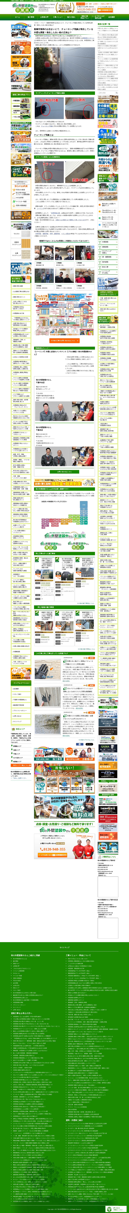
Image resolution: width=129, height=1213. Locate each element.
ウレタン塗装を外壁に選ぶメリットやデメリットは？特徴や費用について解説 (90, 1167)
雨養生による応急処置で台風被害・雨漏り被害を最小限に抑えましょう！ (33, 1167)
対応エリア (16, 988)
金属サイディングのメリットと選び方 (19, 526)
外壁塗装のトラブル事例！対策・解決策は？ (108, 610)
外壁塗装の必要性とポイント (76, 997)
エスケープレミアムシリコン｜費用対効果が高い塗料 (83, 1138)
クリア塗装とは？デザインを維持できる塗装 (21, 395)
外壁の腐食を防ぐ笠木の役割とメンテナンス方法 (21, 482)
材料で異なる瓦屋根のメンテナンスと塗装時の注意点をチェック (86, 1046)
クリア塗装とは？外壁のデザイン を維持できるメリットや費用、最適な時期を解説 (91, 1170)
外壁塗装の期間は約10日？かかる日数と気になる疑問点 (28, 1033)
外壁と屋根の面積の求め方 (21, 646)
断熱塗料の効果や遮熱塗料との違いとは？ (107, 582)
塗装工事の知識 (18, 286)
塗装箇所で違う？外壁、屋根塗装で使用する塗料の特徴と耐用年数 (87, 1177)
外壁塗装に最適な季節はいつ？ (20, 373)
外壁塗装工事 (55, 213)
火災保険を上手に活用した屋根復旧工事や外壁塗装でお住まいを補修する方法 (90, 988)
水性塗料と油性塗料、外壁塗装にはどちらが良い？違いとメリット (87, 1184)
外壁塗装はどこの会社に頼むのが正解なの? (25, 1116)
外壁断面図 (16, 651)
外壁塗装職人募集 (18, 1002)
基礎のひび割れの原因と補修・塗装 (105, 604)
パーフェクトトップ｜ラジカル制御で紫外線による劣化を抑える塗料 (87, 1123)
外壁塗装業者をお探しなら (20, 997)
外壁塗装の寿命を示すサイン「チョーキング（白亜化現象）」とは (32, 1087)
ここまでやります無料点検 (98, 17)
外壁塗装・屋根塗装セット (21, 111)
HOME (36, 23)
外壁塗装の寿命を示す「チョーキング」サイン (20, 406)
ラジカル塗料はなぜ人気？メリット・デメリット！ (108, 686)
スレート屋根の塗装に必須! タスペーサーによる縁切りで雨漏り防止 (32, 1114)
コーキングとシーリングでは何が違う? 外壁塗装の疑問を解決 (30, 1123)
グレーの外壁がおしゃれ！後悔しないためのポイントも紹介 (30, 1182)
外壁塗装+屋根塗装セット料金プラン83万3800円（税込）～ (84, 975)
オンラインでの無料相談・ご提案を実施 (107, 326)
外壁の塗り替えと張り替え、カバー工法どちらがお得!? (28, 1065)
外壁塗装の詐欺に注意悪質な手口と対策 (107, 370)
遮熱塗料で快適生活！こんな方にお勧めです (80, 1143)
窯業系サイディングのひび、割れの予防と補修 (107, 501)
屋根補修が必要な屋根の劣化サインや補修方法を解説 (83, 1073)
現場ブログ (16, 963)
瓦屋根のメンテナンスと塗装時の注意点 (20, 542)
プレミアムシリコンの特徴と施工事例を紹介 (107, 675)
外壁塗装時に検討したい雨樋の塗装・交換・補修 (20, 488)
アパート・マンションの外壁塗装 (77, 1107)
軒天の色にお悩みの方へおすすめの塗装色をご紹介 (21, 471)
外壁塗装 (47, 36)
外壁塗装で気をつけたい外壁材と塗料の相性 (20, 657)
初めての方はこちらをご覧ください (78, 958)
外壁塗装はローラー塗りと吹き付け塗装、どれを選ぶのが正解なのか (32, 1121)
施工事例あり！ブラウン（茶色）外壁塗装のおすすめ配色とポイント (32, 1191)
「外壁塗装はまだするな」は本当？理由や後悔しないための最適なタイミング (35, 1038)
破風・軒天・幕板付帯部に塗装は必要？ (20, 455)
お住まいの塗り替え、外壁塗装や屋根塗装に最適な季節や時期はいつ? (32, 1084)
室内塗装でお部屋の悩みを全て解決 (78, 1017)
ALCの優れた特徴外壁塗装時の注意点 (19, 640)
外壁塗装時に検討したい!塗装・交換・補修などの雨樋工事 (84, 1065)
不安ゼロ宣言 (17, 980)
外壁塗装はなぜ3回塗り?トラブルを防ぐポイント (20, 449)
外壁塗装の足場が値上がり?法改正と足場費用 (108, 473)
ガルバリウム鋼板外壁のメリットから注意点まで (107, 413)
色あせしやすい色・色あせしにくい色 (108, 218)
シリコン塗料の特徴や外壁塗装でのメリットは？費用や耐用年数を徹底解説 (89, 1162)
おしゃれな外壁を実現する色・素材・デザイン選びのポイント (30, 1177)
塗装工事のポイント (19, 297)
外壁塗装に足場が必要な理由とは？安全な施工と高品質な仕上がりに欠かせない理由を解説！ (108, 74)
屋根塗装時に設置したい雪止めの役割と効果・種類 (21, 493)
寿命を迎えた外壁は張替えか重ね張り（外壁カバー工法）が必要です (87, 1009)
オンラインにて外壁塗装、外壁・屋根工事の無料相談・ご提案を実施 (87, 1022)
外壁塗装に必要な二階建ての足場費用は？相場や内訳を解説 (85, 1116)
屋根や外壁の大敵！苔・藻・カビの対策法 (107, 561)
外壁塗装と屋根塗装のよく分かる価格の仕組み (81, 961)
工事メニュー (58, 17)
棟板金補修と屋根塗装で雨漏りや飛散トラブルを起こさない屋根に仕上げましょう (36, 1140)
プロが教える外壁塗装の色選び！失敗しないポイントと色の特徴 (31, 1019)
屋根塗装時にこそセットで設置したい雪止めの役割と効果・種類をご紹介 (88, 1068)
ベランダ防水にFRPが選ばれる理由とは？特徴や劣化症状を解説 (108, 36)
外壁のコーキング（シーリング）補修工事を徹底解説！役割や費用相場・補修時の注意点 (93, 1029)
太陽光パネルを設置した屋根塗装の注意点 (107, 566)
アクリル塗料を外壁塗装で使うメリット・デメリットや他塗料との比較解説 (89, 1165)
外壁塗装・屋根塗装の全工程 (76, 968)
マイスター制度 (17, 975)
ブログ (42, 23)
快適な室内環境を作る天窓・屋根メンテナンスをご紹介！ (84, 1061)
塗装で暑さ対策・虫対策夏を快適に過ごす (20, 400)
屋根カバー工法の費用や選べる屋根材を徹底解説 (20, 351)
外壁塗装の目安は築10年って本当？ (18, 308)
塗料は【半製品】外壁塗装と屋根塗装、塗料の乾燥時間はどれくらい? (32, 1118)
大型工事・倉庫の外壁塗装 (75, 1104)
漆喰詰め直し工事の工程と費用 (106, 533)
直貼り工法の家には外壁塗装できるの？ (106, 506)
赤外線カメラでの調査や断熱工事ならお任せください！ (83, 995)
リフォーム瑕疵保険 (18, 971)
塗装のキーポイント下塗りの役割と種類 (106, 435)
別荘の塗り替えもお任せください (108, 310)
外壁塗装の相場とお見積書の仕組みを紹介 (107, 353)
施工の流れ (71, 17)
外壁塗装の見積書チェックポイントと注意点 (108, 359)
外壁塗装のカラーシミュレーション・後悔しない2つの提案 (29, 1028)
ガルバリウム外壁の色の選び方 (106, 419)
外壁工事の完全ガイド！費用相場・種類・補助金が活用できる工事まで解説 (34, 1041)
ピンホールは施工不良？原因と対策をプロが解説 (20, 422)
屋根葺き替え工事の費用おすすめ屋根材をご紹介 (20, 346)
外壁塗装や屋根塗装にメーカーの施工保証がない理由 (108, 457)
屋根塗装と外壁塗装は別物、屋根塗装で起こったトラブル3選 (30, 1111)
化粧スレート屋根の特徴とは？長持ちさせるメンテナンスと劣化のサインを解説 (108, 67)
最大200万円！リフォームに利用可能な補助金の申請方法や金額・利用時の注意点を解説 (92, 990)
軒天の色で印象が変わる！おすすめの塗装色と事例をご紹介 (85, 1058)
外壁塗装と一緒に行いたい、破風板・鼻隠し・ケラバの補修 (85, 1053)
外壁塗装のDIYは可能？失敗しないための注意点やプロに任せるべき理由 (33, 1062)
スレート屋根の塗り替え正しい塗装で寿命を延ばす (21, 509)
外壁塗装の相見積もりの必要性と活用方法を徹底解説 (28, 1104)
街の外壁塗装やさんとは (20, 958)
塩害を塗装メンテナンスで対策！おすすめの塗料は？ (28, 1155)
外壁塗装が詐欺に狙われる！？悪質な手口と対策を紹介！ (29, 1106)
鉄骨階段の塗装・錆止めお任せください (20, 559)
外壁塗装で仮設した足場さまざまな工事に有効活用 (108, 468)
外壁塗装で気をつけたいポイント (20, 444)
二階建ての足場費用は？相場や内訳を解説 (107, 479)
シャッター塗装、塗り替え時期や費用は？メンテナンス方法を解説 (87, 1087)
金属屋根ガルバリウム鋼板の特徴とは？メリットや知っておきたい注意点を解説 (108, 81)
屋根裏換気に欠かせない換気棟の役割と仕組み (20, 619)
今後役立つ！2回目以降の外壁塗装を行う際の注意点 (82, 1012)
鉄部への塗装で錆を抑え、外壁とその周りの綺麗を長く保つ (85, 1075)
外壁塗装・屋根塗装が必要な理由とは (23, 1055)
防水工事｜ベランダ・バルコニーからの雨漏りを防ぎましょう (85, 1019)
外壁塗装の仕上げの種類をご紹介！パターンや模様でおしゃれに (31, 1201)
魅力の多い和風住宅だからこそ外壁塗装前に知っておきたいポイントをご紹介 (90, 1041)
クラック (67, 185)
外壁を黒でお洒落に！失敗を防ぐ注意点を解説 (107, 637)
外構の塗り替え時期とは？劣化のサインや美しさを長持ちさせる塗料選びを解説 (108, 87)
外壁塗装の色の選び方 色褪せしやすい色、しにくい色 (28, 1021)
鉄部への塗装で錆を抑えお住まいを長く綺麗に (20, 553)
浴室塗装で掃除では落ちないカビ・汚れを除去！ (81, 1085)
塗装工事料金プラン (85, 17)
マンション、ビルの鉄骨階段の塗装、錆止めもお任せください (85, 1078)
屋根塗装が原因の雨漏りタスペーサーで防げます (20, 515)
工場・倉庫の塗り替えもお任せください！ (108, 299)
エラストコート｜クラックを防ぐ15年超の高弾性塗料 (83, 1148)
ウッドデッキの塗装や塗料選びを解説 (20, 569)
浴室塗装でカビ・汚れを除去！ (19, 575)
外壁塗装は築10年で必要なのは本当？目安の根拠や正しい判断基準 (32, 1036)
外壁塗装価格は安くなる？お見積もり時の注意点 (21, 335)
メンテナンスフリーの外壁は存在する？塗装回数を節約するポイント (32, 1072)
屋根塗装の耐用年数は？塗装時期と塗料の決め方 (107, 615)
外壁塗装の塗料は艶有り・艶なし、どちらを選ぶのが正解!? (84, 1182)
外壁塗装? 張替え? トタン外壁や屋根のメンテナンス (82, 1034)
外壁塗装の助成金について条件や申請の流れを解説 (82, 1024)
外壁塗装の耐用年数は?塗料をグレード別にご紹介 (21, 362)
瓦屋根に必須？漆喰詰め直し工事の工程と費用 (81, 1044)
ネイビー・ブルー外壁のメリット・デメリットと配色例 (28, 1179)
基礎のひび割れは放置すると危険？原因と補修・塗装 (28, 1170)
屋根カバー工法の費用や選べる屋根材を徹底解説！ (82, 1007)
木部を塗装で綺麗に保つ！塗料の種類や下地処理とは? (108, 572)
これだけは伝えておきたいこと (22, 968)
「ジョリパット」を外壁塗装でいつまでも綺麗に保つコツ (29, 1133)
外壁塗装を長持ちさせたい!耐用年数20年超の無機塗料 (108, 452)
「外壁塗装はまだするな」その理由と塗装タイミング (21, 318)
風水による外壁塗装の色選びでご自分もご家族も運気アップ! (30, 1031)
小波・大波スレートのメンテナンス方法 (20, 662)
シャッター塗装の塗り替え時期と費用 (19, 580)
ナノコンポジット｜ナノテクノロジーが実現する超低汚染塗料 (85, 1145)
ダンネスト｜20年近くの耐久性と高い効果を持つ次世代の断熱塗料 (87, 1152)
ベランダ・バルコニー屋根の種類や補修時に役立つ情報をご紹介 (31, 1143)
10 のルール (16, 973)
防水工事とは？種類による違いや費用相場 (21, 602)
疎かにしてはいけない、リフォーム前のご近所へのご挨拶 (29, 1043)
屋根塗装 (45, 233)
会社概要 (111, 17)
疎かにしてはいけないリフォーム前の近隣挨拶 (107, 381)
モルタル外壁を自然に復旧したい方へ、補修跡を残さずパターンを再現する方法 (35, 1092)
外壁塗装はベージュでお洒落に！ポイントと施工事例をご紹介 (30, 1189)
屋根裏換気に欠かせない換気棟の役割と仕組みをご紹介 (28, 1152)
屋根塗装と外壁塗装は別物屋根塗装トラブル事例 (21, 438)
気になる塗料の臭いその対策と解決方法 (106, 386)
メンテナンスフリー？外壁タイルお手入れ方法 (107, 522)
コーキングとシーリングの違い (21, 635)
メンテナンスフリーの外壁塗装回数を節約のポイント (108, 408)
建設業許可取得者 (18, 705)
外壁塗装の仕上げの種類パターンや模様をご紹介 (107, 670)
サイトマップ (17, 721)
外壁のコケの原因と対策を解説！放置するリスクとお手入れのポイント (108, 48)
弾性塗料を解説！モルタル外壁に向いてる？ (108, 664)
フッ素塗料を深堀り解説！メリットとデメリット (108, 659)
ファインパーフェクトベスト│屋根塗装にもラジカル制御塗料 (85, 1126)
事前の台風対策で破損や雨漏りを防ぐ (106, 593)
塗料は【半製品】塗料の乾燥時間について (20, 629)
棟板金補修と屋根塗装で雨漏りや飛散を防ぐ (20, 591)
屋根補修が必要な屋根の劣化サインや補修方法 (20, 504)
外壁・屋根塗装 (55, 233)
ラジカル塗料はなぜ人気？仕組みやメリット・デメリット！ (30, 1199)
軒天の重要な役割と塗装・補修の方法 (19, 466)
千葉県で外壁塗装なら (20, 699)
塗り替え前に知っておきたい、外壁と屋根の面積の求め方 (29, 1128)
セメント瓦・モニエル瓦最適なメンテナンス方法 (20, 548)
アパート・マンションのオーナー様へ (107, 304)
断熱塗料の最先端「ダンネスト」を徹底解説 (108, 588)
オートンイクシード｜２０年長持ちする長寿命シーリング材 (85, 1160)
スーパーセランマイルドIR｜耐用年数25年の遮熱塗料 (83, 1131)
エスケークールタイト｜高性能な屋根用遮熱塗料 (81, 1140)
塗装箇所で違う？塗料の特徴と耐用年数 (107, 430)
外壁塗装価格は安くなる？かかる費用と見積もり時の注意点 (85, 983)
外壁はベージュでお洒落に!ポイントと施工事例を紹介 (108, 648)
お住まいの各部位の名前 (20, 357)
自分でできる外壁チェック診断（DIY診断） (25, 1060)
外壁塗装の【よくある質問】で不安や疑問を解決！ (27, 1016)
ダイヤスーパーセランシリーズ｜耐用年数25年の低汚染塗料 (85, 1135)
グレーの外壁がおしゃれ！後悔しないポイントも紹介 (108, 632)
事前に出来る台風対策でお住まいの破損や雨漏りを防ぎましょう (31, 1165)
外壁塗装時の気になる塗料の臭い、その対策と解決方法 (28, 1045)
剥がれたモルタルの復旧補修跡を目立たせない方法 (21, 417)
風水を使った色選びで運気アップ (108, 204)
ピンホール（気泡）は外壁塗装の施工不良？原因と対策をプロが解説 (32, 1094)
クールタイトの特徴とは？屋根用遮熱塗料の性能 (108, 681)
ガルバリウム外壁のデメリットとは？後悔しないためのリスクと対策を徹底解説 (108, 41)
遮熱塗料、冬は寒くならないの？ (77, 1174)
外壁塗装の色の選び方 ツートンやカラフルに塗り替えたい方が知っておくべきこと (36, 1026)
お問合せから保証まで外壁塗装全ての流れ (80, 966)
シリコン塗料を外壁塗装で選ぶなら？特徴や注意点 (21, 389)
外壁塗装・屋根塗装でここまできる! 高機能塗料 (26, 1097)
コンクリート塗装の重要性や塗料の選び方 (20, 586)
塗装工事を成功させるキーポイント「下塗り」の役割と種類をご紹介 (87, 1191)
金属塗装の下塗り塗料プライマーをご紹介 (107, 441)
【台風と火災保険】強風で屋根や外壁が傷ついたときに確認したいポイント (108, 54)
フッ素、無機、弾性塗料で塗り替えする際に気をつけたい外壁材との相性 (33, 1135)
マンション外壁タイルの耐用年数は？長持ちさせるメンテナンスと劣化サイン (108, 61)
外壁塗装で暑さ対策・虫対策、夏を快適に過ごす (81, 1112)
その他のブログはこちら (86, 740)
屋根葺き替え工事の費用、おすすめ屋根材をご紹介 (82, 1005)
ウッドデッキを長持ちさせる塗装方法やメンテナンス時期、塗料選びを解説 (89, 1082)
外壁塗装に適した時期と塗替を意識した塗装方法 (20, 368)
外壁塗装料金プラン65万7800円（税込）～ (80, 971)
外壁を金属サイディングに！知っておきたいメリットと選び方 (85, 1031)
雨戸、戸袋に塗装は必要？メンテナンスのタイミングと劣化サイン (87, 1092)
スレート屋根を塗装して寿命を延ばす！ (79, 1102)
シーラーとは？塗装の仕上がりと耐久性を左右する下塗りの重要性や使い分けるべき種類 (93, 1189)
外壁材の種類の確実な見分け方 (105, 402)
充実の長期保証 (17, 978)
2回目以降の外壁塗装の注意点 (105, 424)
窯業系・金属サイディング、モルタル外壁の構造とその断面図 (30, 1131)
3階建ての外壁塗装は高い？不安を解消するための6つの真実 (30, 1048)
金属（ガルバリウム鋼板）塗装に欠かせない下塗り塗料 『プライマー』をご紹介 (90, 1194)
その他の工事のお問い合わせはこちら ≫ (64, 340)
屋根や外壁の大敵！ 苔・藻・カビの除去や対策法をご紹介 (84, 1097)
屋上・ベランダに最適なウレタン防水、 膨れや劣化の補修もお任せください (34, 1150)
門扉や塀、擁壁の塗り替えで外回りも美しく (80, 1014)
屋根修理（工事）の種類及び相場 (19, 340)
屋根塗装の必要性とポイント (76, 1000)
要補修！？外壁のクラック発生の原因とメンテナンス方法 (29, 1089)
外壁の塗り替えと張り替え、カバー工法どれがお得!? (107, 397)
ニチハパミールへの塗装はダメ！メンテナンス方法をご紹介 (30, 1160)
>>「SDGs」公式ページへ (18, 778)
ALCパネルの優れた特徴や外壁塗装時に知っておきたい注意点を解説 (32, 1126)
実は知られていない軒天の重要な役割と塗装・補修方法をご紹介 (86, 1056)
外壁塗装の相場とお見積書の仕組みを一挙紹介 (81, 980)
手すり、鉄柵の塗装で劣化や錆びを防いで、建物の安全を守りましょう (88, 1080)
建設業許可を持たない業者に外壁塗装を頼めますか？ (28, 995)
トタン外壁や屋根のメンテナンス (19, 531)
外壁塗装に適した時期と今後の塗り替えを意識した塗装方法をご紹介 (32, 1082)
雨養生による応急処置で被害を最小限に (107, 599)
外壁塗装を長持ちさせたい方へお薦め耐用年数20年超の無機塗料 (86, 1187)
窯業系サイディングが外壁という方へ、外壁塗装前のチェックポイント (88, 1199)
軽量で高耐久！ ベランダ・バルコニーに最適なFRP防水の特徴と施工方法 (33, 1148)
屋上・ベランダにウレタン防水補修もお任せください (21, 613)
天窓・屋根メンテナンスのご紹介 (20, 477)
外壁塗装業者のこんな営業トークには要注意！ (108, 484)
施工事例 (31, 17)
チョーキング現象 (47, 126)
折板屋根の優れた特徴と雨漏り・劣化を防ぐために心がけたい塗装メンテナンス (90, 1036)
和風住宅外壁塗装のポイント (106, 528)
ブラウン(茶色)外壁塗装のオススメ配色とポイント (108, 653)
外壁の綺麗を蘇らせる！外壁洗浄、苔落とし (107, 555)
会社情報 (15, 983)
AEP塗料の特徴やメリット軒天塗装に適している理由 (108, 692)
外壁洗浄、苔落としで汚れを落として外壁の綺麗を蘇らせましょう (87, 1095)
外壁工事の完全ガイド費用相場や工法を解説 (20, 324)
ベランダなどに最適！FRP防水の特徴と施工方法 (21, 608)
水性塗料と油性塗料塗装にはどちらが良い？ (107, 517)
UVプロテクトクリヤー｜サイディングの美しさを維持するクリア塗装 (87, 1150)
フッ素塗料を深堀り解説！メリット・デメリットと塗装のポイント (32, 1194)
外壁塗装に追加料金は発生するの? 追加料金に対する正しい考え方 (86, 1026)
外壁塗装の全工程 (18, 313)
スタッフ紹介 (17, 694)
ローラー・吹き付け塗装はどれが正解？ (106, 544)
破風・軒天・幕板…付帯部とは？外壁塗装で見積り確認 (83, 1051)
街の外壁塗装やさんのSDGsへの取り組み (24, 992)
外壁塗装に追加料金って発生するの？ (106, 342)
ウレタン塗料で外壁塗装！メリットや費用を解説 (21, 384)
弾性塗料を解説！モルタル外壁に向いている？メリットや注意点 (31, 1196)
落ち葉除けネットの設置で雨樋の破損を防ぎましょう (83, 1070)
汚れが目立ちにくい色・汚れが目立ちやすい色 (109, 211)
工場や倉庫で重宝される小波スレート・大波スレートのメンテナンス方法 (33, 1138)
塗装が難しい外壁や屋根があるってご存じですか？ (108, 495)
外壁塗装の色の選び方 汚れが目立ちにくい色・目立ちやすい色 (31, 1024)
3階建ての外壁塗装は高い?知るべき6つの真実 (108, 392)
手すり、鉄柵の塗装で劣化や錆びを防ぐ (20, 564)
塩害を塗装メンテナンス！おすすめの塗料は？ (21, 624)
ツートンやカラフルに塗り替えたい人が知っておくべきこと (109, 224)
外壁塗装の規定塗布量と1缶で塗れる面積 (107, 550)
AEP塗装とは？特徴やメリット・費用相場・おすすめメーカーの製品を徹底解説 (90, 1172)
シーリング (40, 208)
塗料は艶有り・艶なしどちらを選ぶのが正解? (107, 512)
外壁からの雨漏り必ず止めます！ (77, 992)
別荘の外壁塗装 (72, 1109)
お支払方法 (16, 985)
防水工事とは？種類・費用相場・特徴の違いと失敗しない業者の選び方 (33, 1145)
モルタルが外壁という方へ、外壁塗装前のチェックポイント (85, 1196)
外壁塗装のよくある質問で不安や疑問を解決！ (108, 331)
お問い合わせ (17, 716)
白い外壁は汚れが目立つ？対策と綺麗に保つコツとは (108, 643)
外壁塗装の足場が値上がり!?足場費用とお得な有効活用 (83, 1114)
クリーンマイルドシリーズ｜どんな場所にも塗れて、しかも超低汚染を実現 (89, 1157)
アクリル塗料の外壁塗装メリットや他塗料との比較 (21, 378)
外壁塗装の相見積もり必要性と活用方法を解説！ (108, 348)
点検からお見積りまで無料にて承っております (71, 220)
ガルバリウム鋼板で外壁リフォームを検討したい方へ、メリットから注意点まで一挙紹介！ (38, 1075)
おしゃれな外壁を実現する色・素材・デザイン (108, 621)
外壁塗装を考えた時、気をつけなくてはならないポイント (29, 1099)
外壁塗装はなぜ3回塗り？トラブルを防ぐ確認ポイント (28, 1101)
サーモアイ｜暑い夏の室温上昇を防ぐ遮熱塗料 (81, 1128)
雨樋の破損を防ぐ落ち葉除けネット (18, 498)
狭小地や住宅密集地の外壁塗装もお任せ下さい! (20, 520)
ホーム (17, 17)
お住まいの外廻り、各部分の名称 (22, 1067)
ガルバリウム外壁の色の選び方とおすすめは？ (26, 1077)
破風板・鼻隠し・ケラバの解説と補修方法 (21, 460)
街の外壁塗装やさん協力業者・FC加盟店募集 (25, 1000)
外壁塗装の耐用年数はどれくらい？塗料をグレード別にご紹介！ (31, 1080)
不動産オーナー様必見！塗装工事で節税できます (107, 462)
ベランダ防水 (65, 233)
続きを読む (66, 681)
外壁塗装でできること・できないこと (20, 433)
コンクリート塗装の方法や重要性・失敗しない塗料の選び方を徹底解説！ (88, 1090)
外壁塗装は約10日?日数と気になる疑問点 (107, 375)
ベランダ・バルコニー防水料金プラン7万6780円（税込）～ (84, 978)
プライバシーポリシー (20, 710)
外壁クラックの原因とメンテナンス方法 (20, 411)
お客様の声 (44, 17)
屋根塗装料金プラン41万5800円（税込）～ (80, 973)
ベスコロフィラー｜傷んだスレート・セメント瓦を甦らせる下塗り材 (87, 1133)
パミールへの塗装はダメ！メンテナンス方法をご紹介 (108, 577)
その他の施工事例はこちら (85, 603)
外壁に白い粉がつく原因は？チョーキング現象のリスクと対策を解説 (108, 30)
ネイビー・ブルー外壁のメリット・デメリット (107, 626)
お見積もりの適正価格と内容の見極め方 (107, 364)
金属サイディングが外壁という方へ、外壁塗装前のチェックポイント (87, 1201)
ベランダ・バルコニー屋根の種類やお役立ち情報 (21, 597)
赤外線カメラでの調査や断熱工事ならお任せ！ (20, 329)
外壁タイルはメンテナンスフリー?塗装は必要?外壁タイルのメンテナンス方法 (90, 1039)
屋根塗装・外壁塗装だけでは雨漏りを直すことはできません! (30, 1050)
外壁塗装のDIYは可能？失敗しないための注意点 (107, 490)
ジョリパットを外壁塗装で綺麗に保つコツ (108, 539)
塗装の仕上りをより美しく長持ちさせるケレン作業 (21, 428)
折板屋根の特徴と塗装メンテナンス (18, 537)
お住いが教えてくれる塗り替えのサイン (20, 302)
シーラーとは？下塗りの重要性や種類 (107, 446)
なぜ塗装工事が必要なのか (21, 291)
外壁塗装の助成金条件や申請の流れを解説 (107, 337)
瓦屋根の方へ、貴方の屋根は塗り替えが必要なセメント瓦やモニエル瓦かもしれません (92, 1048)
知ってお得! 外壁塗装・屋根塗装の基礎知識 (25, 1053)
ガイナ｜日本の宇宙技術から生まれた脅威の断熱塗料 (83, 1155)
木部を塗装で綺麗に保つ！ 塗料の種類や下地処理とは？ (29, 1157)
